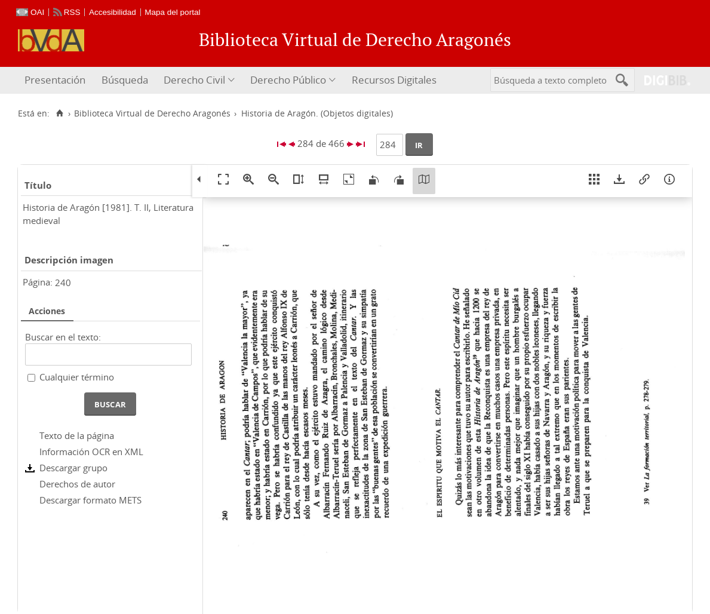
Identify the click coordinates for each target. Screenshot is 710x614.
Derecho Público (288, 80)
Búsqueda (125, 80)
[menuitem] (56, 80)
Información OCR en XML (91, 452)
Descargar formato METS (90, 500)
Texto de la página (76, 435)
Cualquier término (76, 377)
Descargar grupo (73, 468)
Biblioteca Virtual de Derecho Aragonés (152, 113)
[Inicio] (59, 113)
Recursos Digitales (394, 80)
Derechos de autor (77, 484)
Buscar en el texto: (63, 337)
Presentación (54, 80)
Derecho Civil (194, 80)
